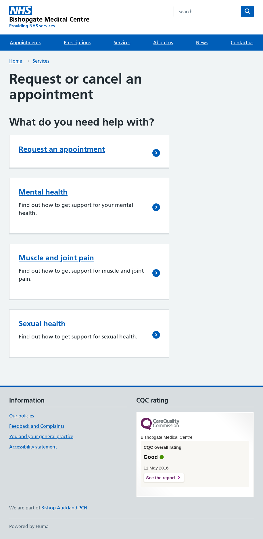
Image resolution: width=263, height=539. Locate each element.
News (202, 42)
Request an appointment (62, 149)
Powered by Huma (29, 526)
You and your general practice (41, 436)
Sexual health (42, 323)
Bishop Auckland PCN (64, 508)
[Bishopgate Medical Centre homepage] (49, 17)
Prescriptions (77, 42)
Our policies (21, 416)
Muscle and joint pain (56, 257)
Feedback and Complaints (36, 426)
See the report (160, 477)
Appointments (25, 42)
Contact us (242, 42)
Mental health (43, 192)
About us (163, 42)
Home (15, 61)
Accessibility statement (33, 447)
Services (122, 42)
